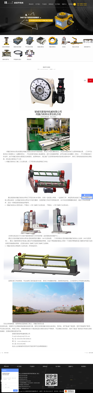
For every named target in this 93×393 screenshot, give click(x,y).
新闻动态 (51, 4)
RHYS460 (6, 352)
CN (90, 80)
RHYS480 (91, 352)
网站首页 (31, 4)
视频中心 (64, 4)
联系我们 (71, 4)
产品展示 (44, 4)
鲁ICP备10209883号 (48, 391)
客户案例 (57, 4)
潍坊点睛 (61, 391)
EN (85, 80)
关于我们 (37, 4)
